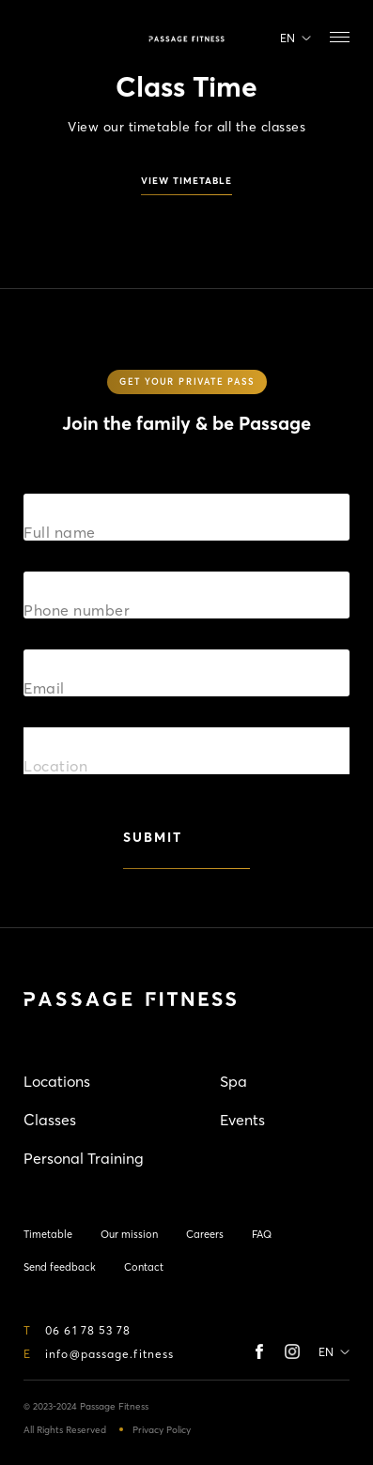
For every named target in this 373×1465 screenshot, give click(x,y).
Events (242, 1119)
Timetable (33, 38)
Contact (143, 1267)
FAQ (262, 1234)
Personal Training (83, 1158)
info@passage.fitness (109, 1354)
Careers (205, 1234)
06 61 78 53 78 (88, 1330)
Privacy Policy (161, 1430)
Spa (233, 1081)
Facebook (263, 1351)
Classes (49, 1119)
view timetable (186, 181)
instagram (292, 1351)
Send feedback (59, 1267)
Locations (56, 1081)
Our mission (129, 1234)
